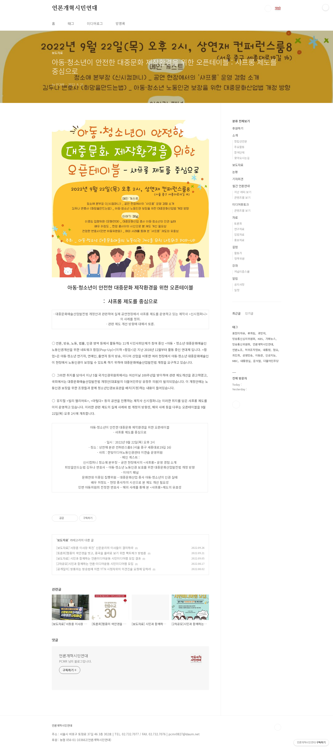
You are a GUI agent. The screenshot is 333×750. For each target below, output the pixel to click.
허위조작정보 (252, 350)
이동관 (259, 355)
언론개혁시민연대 (74, 8)
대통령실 (245, 361)
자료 (235, 217)
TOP (277, 727)
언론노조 (237, 350)
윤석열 (257, 361)
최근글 (236, 313)
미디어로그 (95, 23)
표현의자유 (238, 333)
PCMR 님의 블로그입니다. (75, 661)
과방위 (261, 333)
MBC (235, 361)
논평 (235, 172)
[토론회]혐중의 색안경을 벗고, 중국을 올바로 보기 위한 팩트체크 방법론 (101, 553)
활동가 (238, 253)
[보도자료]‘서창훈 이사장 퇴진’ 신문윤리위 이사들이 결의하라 (94, 548)
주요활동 (239, 147)
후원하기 (237, 128)
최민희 (236, 355)
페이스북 (236, 404)
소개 (235, 135)
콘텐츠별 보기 (242, 197)
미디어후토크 (240, 204)
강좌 (235, 265)
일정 (236, 290)
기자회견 (237, 179)
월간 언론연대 (241, 186)
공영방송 (248, 355)
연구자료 (239, 229)
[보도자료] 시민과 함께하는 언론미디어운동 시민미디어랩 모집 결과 (98, 558)
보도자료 (62, 540)
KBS (260, 339)
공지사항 (239, 284)
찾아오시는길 (242, 158)
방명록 (120, 23)
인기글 (249, 313)
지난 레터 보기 (242, 192)
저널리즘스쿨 (242, 271)
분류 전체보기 (241, 121)
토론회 (238, 223)
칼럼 (235, 247)
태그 (71, 23)
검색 (268, 8)
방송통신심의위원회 (243, 339)
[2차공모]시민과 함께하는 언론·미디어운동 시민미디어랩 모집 (94, 564)
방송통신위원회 (241, 344)
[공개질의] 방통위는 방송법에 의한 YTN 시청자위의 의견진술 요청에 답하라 (103, 569)
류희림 (251, 333)
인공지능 (270, 355)
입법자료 (239, 234)
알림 (235, 278)
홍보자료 (239, 240)
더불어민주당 (271, 361)
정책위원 (239, 259)
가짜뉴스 (270, 339)
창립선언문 (240, 141)
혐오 (275, 350)
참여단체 (239, 152)
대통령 (267, 350)
